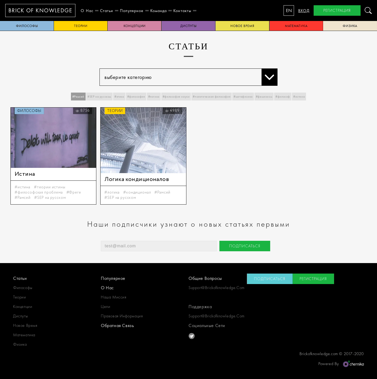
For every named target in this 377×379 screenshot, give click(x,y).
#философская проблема (39, 192)
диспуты (188, 26)
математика (296, 26)
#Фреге (73, 192)
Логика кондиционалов (136, 179)
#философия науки (176, 96)
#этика (119, 96)
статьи (106, 10)
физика (20, 344)
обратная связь (117, 325)
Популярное (132, 10)
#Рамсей (78, 96)
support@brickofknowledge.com (216, 287)
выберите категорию (190, 77)
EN (289, 10)
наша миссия (113, 297)
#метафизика (243, 96)
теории (80, 26)
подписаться (244, 246)
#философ (282, 96)
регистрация (337, 10)
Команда (158, 10)
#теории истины (49, 187)
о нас (87, 10)
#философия (136, 96)
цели (105, 306)
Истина (25, 174)
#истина (299, 96)
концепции (135, 26)
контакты (182, 10)
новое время (242, 26)
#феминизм (264, 96)
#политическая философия (211, 96)
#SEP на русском (99, 96)
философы (27, 26)
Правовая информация (122, 316)
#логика (153, 96)
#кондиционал (137, 192)
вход (303, 10)
